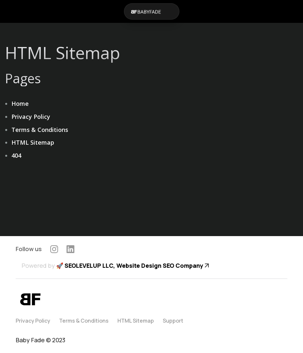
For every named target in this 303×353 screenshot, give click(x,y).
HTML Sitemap (32, 142)
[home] (145, 11)
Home (20, 103)
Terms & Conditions (39, 130)
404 (16, 155)
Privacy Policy (30, 116)
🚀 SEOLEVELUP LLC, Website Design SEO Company (129, 265)
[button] (172, 11)
